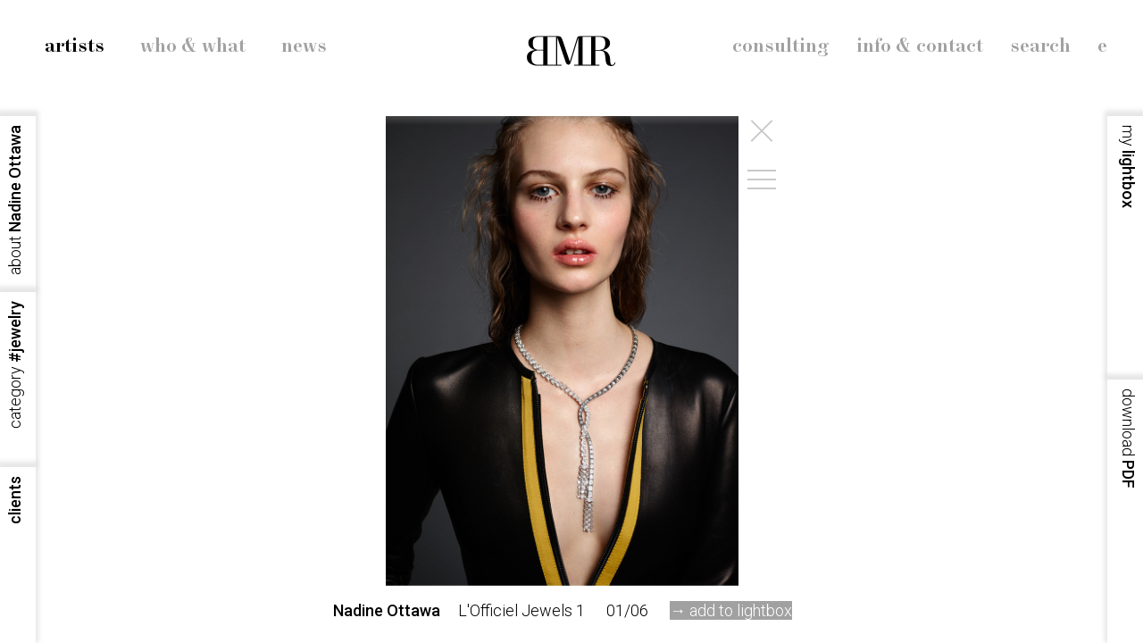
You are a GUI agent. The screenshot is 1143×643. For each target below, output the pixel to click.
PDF (1128, 438)
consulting (781, 46)
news (304, 46)
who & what (193, 46)
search (1040, 46)
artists (74, 46)
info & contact (919, 46)
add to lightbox (740, 610)
